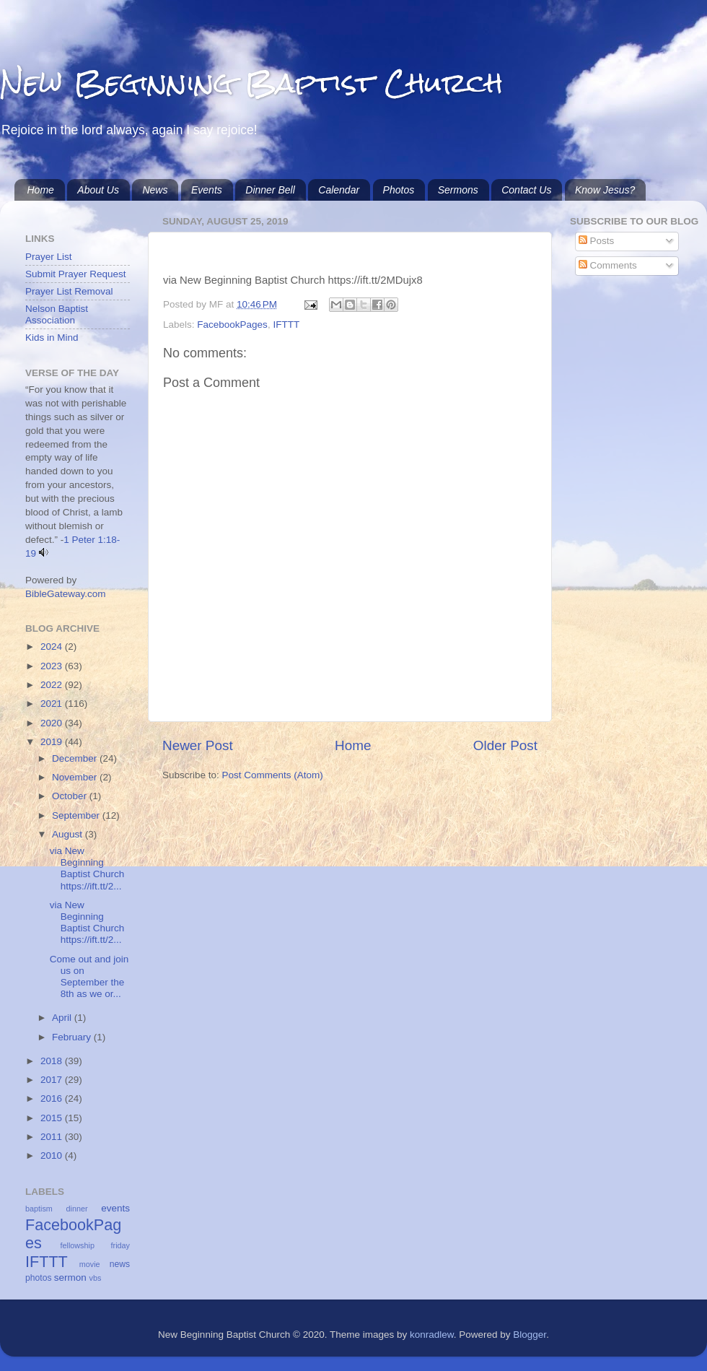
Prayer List (48, 256)
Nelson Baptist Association (56, 314)
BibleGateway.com (65, 593)
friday (120, 1245)
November (76, 777)
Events (206, 190)
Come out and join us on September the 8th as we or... (89, 977)
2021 (52, 703)
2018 (52, 1061)
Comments (608, 265)
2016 (52, 1098)
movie (89, 1264)
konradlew (432, 1334)
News (154, 190)
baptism (39, 1208)
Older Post (505, 745)
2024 (52, 646)
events (115, 1208)
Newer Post (197, 745)
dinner (77, 1208)
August (68, 834)
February (73, 1037)
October (70, 796)
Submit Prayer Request (75, 274)
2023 (52, 666)
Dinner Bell (269, 190)
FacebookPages (232, 324)
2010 (52, 1155)
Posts (597, 240)
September (77, 815)
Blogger (529, 1334)
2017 (52, 1079)
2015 (52, 1118)
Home (40, 190)
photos (38, 1278)
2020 (52, 723)
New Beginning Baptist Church (251, 82)
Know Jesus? (605, 190)
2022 (52, 684)
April (63, 1017)
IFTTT (286, 324)
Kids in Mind (52, 337)
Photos (399, 190)
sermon (70, 1277)
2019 (52, 741)
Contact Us (526, 190)
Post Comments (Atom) (272, 775)
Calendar (338, 190)
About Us (98, 190)
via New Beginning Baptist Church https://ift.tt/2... (87, 868)
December (76, 758)
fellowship (78, 1245)
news (120, 1264)
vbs (95, 1278)
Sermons (458, 190)
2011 (52, 1136)
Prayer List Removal (69, 291)
